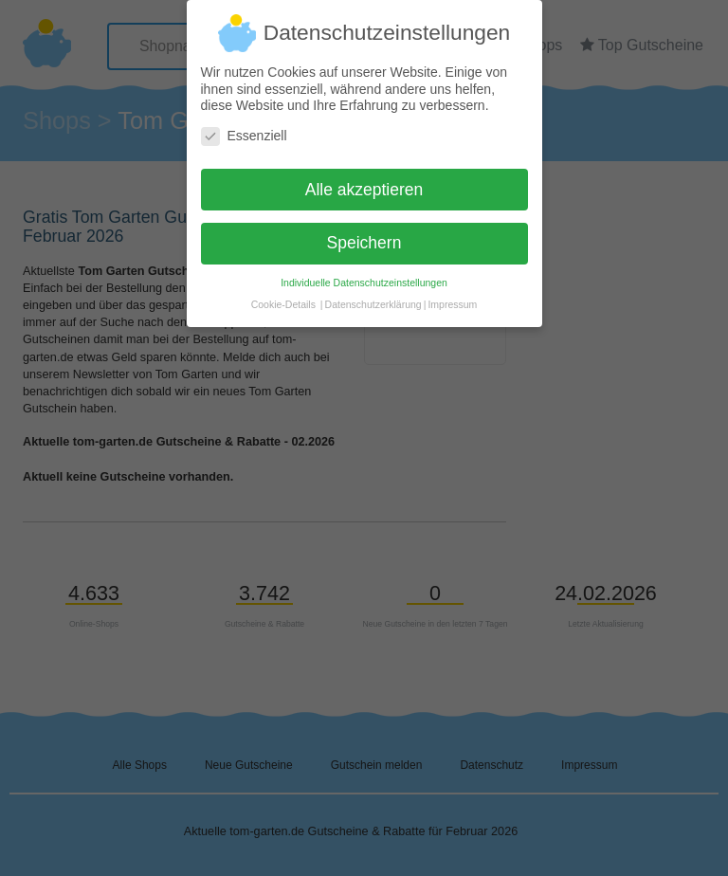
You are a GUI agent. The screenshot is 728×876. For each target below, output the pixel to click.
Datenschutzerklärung (373, 296)
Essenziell (244, 128)
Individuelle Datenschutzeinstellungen (364, 275)
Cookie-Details (283, 296)
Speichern (364, 235)
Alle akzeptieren (364, 181)
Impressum (452, 296)
